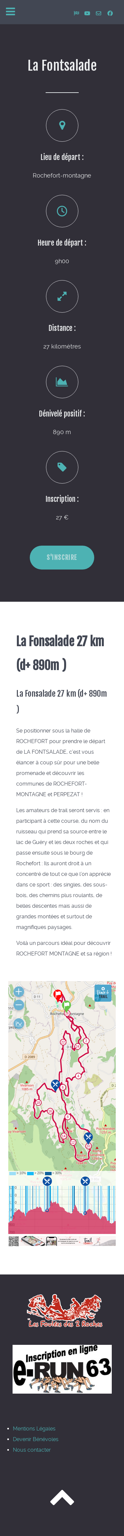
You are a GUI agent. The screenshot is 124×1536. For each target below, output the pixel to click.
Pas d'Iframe (62, 1114)
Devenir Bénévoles (36, 1439)
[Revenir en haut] (62, 1503)
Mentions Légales (34, 1428)
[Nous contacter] (99, 13)
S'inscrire (62, 558)
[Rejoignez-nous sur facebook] (110, 13)
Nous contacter (32, 1450)
